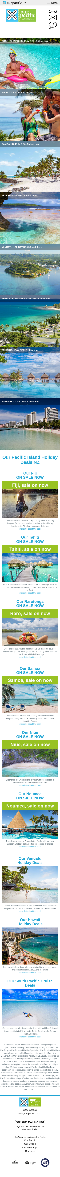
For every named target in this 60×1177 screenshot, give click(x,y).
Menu (52, 2)
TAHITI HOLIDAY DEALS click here (20, 350)
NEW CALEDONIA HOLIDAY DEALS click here (26, 298)
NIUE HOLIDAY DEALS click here (19, 195)
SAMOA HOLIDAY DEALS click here (21, 144)
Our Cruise (30, 1143)
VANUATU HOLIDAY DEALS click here (22, 247)
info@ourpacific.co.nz (30, 1113)
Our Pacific (30, 1140)
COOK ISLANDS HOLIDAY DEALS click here (25, 41)
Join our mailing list (30, 1122)
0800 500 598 (30, 1109)
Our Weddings (30, 1147)
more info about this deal (30, 529)
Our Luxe (30, 1151)
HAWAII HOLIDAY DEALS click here (20, 401)
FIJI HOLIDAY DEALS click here (18, 92)
